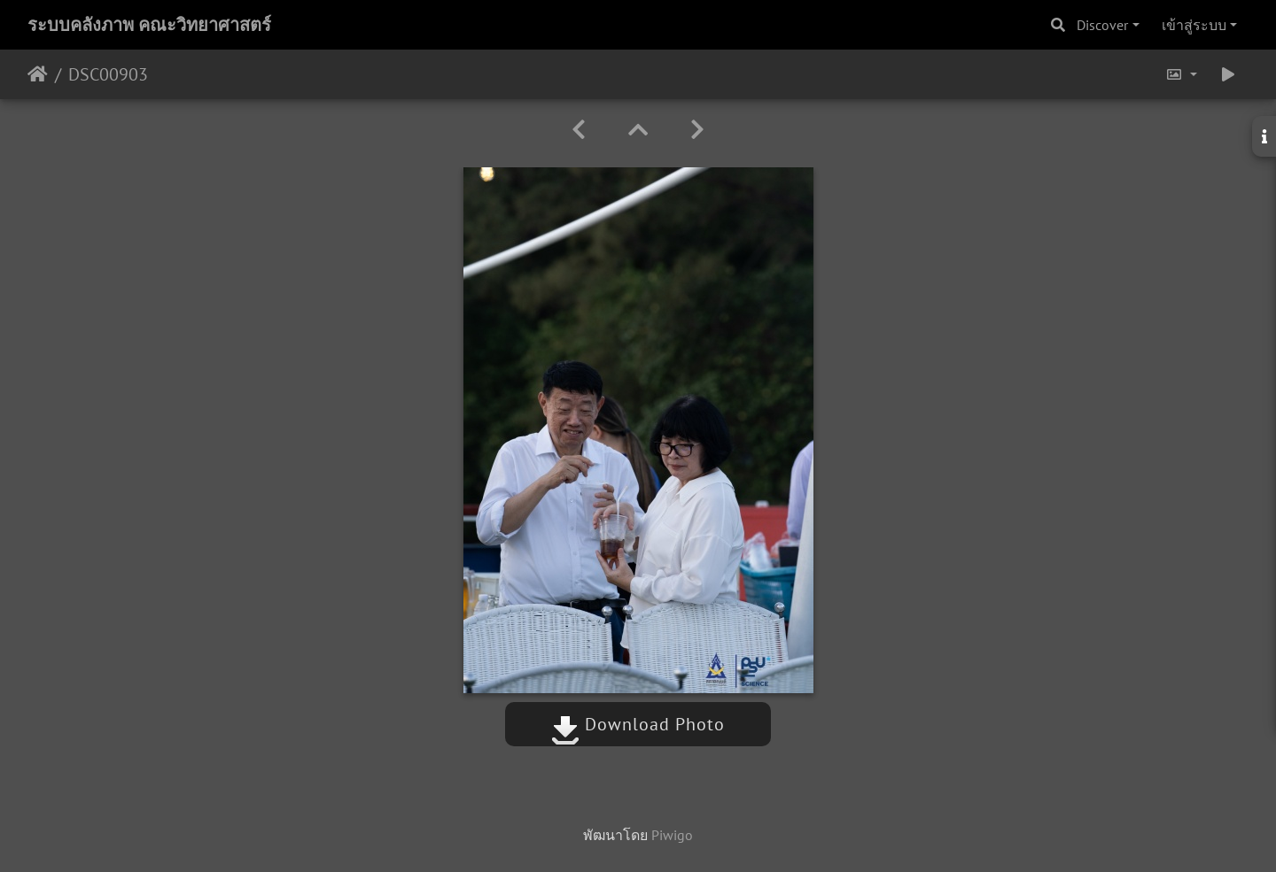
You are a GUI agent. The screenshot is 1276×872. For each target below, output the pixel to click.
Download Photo (638, 724)
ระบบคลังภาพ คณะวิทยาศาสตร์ (149, 24)
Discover (1102, 25)
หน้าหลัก (37, 74)
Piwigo (672, 835)
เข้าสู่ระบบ (1194, 25)
